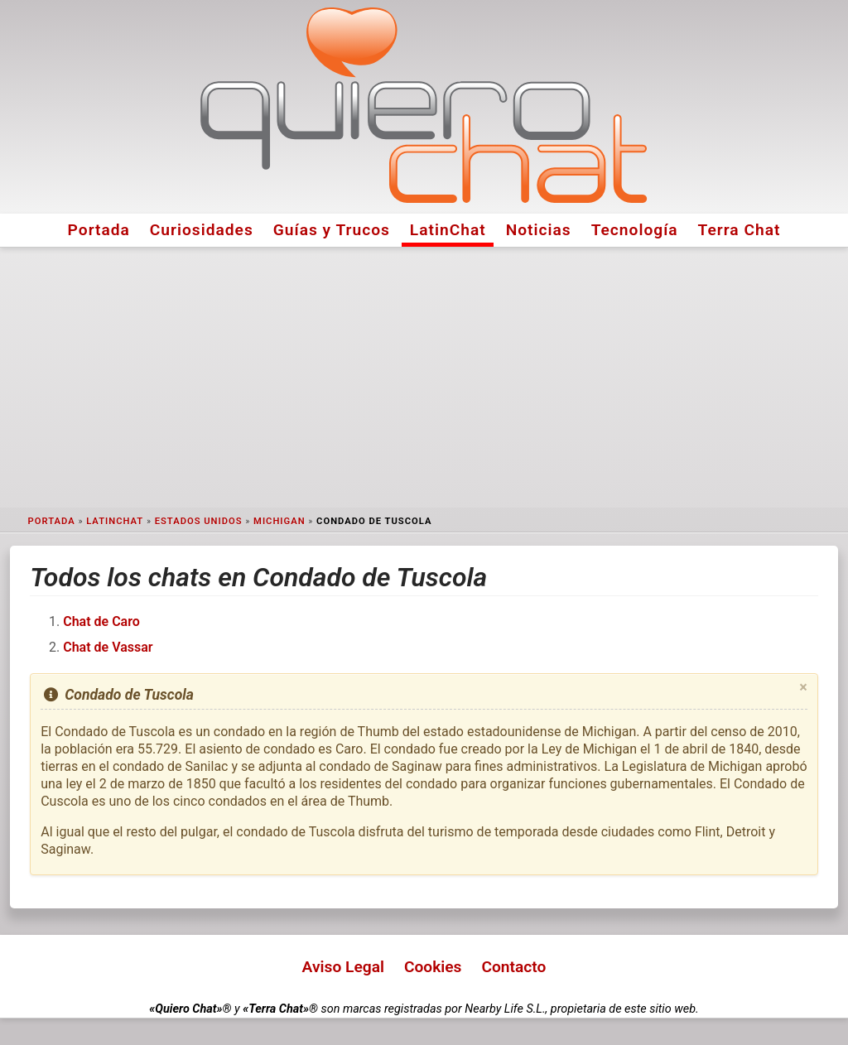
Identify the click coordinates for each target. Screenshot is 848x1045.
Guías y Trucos (331, 229)
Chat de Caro (101, 621)
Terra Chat (739, 229)
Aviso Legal (343, 966)
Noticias (538, 229)
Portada (99, 229)
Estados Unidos (199, 521)
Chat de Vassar (107, 647)
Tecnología (634, 229)
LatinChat (448, 229)
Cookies (433, 966)
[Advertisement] (424, 378)
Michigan (279, 521)
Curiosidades (201, 229)
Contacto (513, 966)
